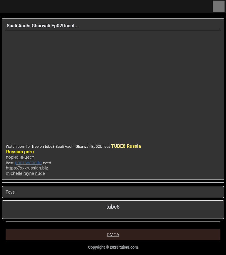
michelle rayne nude (25, 173)
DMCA (113, 234)
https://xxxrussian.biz (27, 168)
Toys (10, 192)
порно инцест (20, 157)
